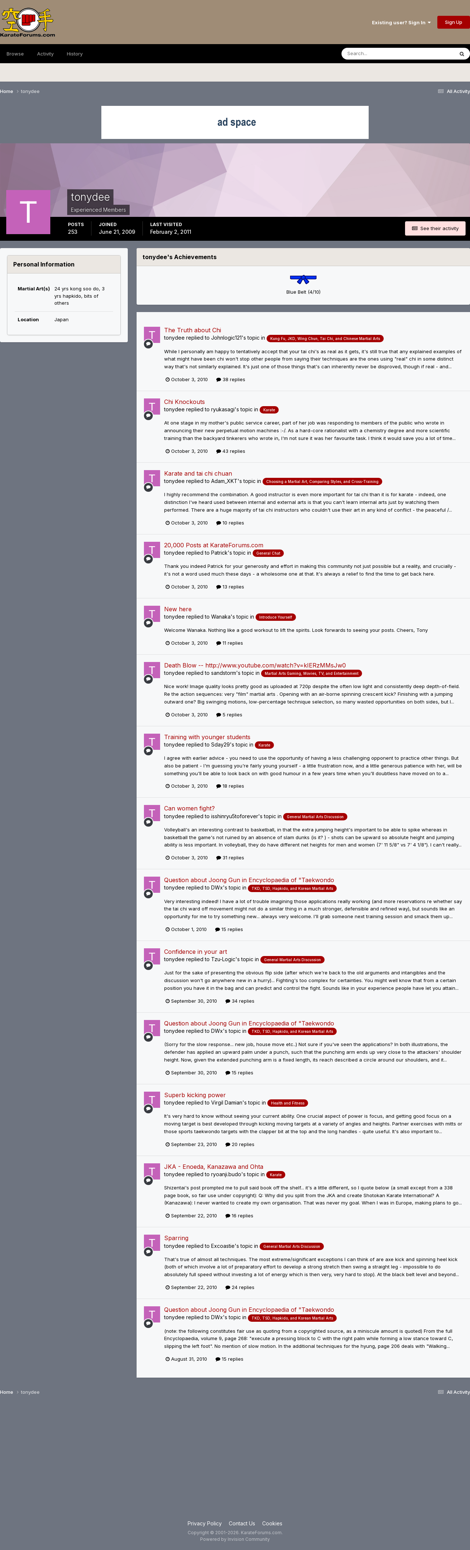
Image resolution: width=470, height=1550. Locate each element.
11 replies (229, 643)
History (75, 54)
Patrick (219, 553)
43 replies (230, 451)
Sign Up (453, 22)
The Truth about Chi (192, 330)
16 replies (239, 1215)
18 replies (230, 786)
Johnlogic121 (226, 337)
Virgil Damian (226, 1102)
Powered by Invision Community (235, 1539)
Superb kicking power (195, 1095)
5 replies (229, 714)
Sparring (176, 1238)
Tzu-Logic (223, 959)
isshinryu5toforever (234, 816)
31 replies (230, 857)
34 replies (239, 1001)
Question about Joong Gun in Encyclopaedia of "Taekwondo (249, 880)
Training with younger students (207, 737)
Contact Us (242, 1523)
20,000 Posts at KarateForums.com (213, 545)
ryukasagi (223, 409)
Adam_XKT (224, 481)
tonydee (174, 337)
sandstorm (223, 673)
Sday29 (220, 744)
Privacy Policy (205, 1523)
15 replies (229, 929)
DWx (217, 887)
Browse (15, 54)
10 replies (230, 523)
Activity (45, 54)
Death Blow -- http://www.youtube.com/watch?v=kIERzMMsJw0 (255, 665)
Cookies (272, 1523)
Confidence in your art (195, 951)
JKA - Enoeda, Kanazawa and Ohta (213, 1166)
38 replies (230, 379)
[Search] (377, 54)
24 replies (239, 1287)
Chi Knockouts (184, 401)
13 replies (230, 587)
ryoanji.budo (226, 1174)
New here (178, 609)
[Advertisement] (235, 1460)
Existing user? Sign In (401, 22)
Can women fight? (189, 808)
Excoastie (223, 1246)
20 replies (239, 1144)
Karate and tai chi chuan (198, 473)
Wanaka (221, 616)
